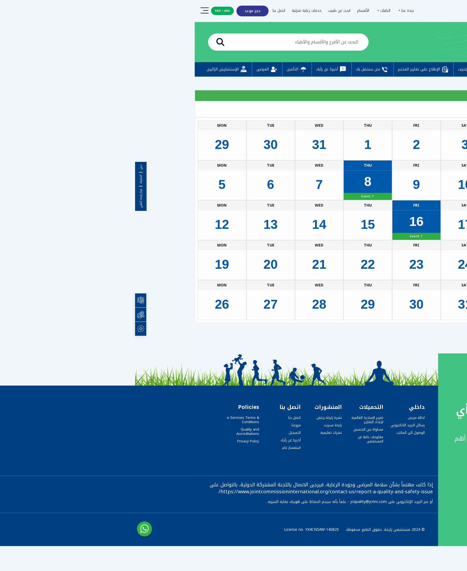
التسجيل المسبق (384, 69)
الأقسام (228, 10)
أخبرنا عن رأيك (196, 69)
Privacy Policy (113, 441)
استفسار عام (156, 447)
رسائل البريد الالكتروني (273, 425)
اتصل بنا (143, 10)
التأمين (162, 69)
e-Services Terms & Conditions (108, 419)
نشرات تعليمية (196, 432)
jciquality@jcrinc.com (233, 501)
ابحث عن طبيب (204, 10)
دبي (6, 167)
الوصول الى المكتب (275, 432)
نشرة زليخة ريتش (194, 417)
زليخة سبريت (198, 425)
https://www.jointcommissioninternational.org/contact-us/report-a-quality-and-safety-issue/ (190, 491)
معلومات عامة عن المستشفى (235, 439)
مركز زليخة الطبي (6, 198)
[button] (451, 556)
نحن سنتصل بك (237, 69)
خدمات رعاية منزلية (171, 10)
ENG (83, 11)
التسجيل (160, 432)
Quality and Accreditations (112, 431)
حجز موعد (117, 10)
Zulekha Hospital (382, 331)
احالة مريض (281, 417)
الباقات (248, 10)
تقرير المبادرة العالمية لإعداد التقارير (232, 419)
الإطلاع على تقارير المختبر (288, 69)
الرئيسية (387, 43)
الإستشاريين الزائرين (92, 69)
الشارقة (6, 179)
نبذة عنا (270, 10)
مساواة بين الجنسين (233, 429)
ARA (92, 11)
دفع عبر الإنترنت (340, 69)
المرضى (132, 69)
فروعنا (161, 425)
